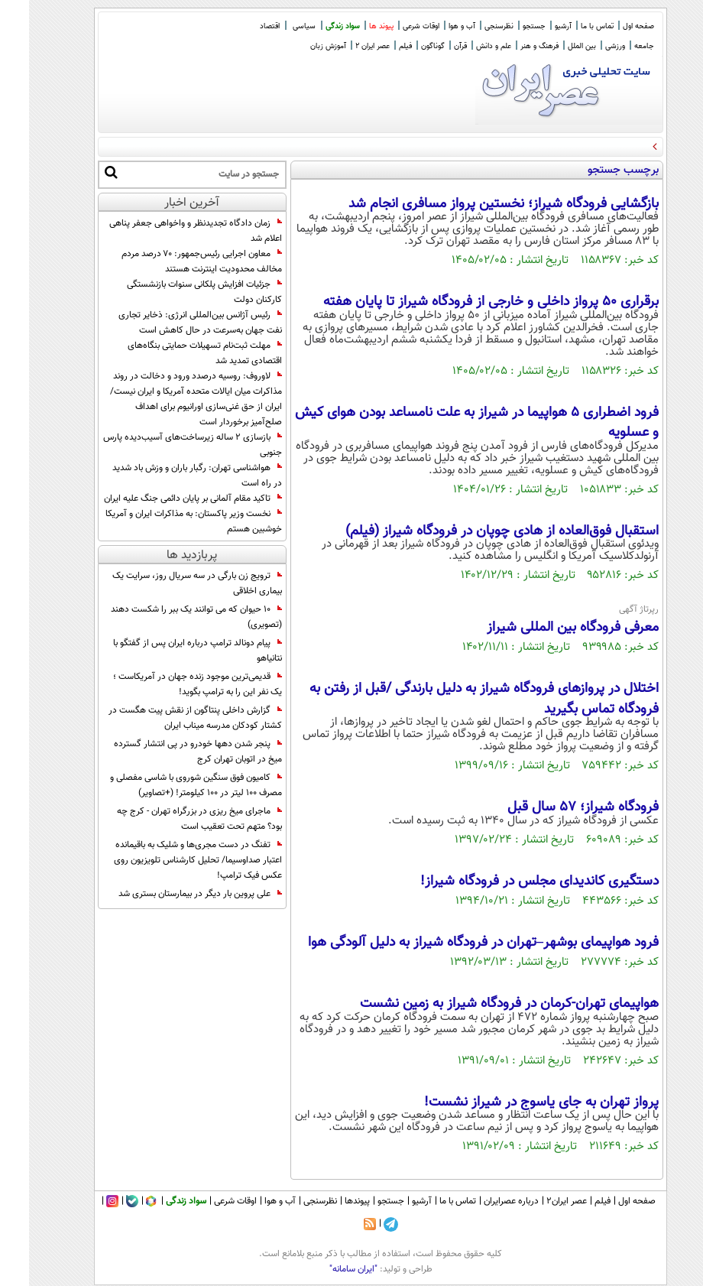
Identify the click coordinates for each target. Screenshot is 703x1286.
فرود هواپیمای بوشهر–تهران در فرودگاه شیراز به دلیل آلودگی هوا (454, 942)
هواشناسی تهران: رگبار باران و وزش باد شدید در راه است (168, 475)
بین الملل (553, 46)
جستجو (505, 26)
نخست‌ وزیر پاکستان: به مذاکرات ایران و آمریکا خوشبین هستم (164, 521)
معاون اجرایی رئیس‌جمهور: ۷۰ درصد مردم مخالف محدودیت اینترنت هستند (172, 261)
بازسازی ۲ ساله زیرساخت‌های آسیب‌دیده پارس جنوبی (163, 445)
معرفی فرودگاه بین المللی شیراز (544, 627)
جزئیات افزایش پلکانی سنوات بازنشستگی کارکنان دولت (175, 292)
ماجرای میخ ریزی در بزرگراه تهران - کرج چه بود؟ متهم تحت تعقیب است (170, 818)
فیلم (376, 46)
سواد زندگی (313, 26)
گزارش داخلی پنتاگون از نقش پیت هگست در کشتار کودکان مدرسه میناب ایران (166, 717)
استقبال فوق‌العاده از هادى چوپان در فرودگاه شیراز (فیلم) (473, 531)
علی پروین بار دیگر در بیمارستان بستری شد (171, 894)
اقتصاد (241, 26)
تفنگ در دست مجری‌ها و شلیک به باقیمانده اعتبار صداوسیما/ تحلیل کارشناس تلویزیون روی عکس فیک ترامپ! (169, 860)
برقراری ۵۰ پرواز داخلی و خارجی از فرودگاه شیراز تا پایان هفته (462, 302)
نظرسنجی (469, 26)
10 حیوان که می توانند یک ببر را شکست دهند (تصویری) (167, 617)
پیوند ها (352, 26)
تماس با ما (568, 26)
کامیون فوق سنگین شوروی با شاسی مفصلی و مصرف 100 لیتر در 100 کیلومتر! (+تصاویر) (167, 785)
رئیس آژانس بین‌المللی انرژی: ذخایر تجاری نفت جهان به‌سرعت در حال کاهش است (171, 322)
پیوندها (328, 1201)
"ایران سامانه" (324, 1269)
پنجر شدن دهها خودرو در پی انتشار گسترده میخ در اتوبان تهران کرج (169, 751)
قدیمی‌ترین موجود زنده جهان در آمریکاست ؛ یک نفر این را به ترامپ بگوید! (168, 684)
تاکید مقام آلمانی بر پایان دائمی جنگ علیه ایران (164, 498)
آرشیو (534, 26)
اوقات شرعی (392, 26)
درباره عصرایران (482, 1201)
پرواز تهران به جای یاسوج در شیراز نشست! (512, 1102)
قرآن (431, 46)
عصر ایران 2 (343, 46)
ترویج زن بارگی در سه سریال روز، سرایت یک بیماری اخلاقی (168, 583)
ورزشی (586, 46)
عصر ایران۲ (537, 1201)
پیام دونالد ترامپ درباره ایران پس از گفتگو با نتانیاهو (168, 650)
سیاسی (275, 26)
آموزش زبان (299, 46)
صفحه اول (609, 26)
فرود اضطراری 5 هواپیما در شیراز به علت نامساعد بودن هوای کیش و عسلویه (448, 422)
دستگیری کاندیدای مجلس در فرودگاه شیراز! (510, 881)
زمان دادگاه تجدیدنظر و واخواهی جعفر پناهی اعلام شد (166, 230)
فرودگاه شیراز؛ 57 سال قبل (554, 807)
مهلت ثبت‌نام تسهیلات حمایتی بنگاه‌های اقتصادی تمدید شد (176, 353)
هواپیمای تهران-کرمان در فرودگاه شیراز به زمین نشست (480, 1004)
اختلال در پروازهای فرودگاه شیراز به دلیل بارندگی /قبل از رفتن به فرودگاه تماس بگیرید (455, 698)
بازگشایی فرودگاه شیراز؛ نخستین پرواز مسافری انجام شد (474, 204)
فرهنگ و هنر (510, 46)
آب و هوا (433, 26)
